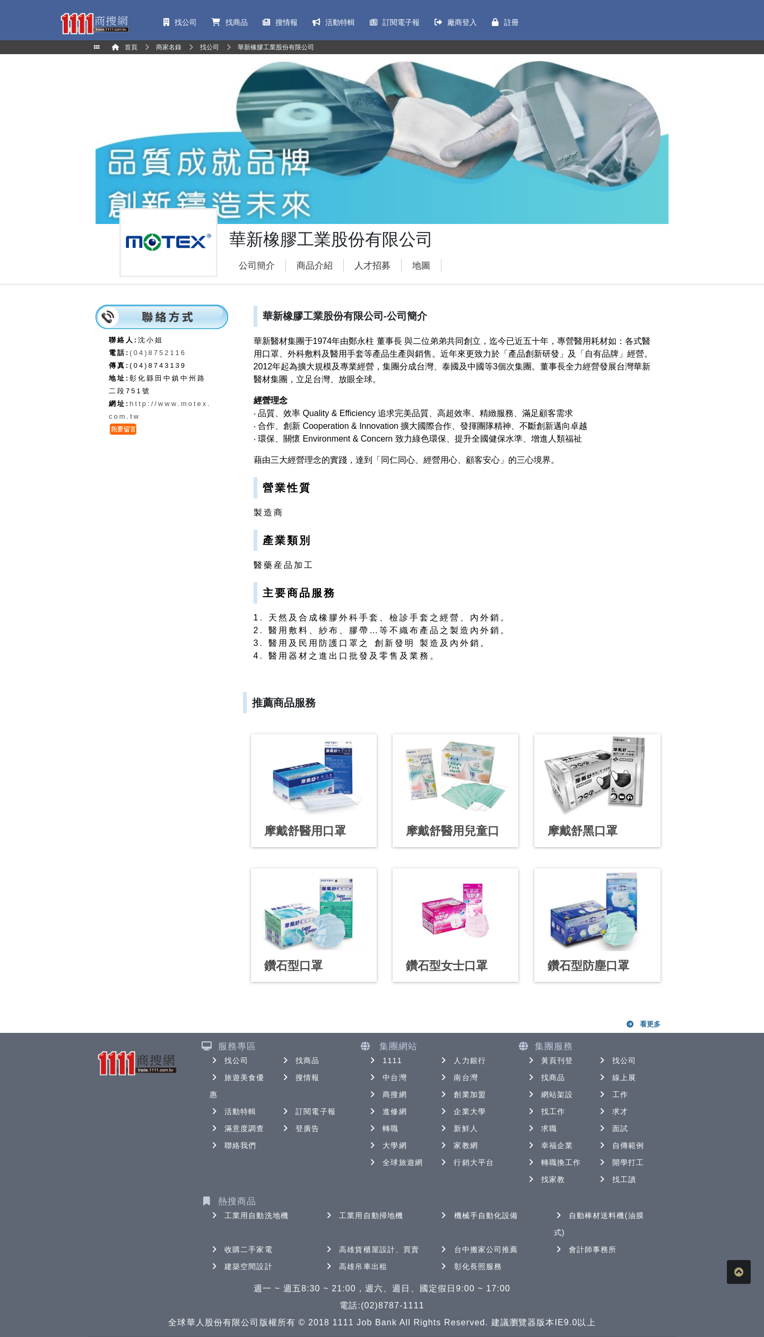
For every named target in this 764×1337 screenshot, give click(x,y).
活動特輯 (233, 1111)
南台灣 (458, 1077)
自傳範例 (620, 1145)
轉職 (383, 1128)
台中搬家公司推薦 (478, 1249)
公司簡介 (257, 266)
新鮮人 (458, 1128)
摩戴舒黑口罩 (583, 831)
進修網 (387, 1111)
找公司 (229, 1060)
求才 (612, 1111)
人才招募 (372, 266)
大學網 (387, 1145)
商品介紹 (315, 266)
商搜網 (387, 1094)
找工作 (545, 1111)
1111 (385, 1060)
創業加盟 (462, 1094)
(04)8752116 (157, 353)
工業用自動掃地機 (363, 1215)
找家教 (545, 1179)
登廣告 (300, 1128)
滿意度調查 (237, 1128)
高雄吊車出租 (355, 1266)
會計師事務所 (585, 1249)
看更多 (643, 1024)
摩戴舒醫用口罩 (305, 831)
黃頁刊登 (549, 1060)
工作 (612, 1094)
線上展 (616, 1077)
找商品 (300, 1060)
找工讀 (616, 1179)
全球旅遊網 (395, 1162)
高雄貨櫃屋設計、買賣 (371, 1249)
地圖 (421, 266)
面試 (612, 1128)
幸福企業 (549, 1145)
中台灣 (387, 1077)
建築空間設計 (241, 1266)
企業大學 (462, 1111)
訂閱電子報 (308, 1111)
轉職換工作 (553, 1162)
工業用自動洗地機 (249, 1215)
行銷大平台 (466, 1162)
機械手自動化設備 (478, 1215)
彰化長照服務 (470, 1266)
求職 (541, 1128)
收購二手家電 (241, 1249)
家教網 (458, 1145)
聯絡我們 (233, 1145)
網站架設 (549, 1094)
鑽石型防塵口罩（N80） (588, 972)
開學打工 (620, 1162)
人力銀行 (462, 1060)
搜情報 (300, 1077)
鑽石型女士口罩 (447, 965)
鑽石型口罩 (293, 965)
